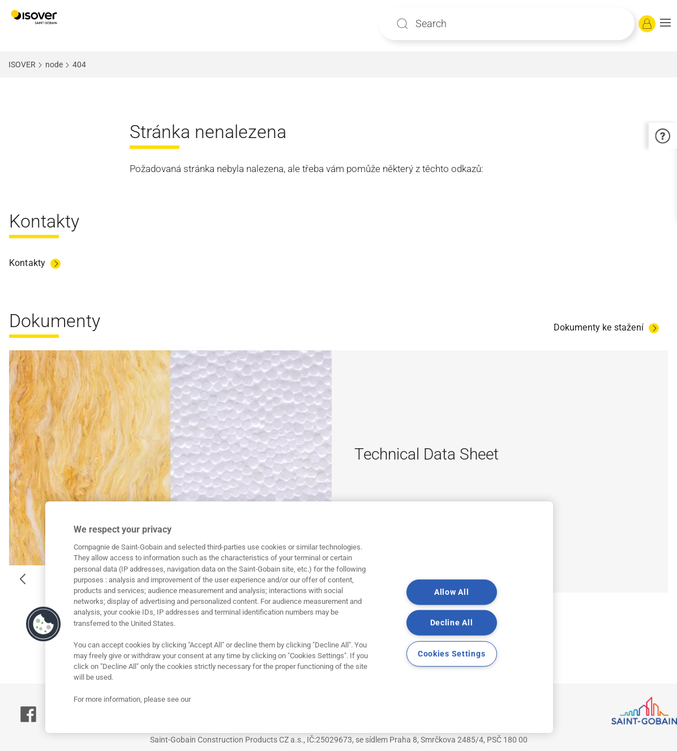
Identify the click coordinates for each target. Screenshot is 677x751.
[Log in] (647, 23)
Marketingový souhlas (452, 722)
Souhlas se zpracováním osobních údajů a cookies (282, 722)
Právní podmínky (432, 707)
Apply (402, 24)
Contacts (356, 707)
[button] (665, 23)
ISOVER (22, 64)
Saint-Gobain (287, 707)
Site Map (218, 707)
